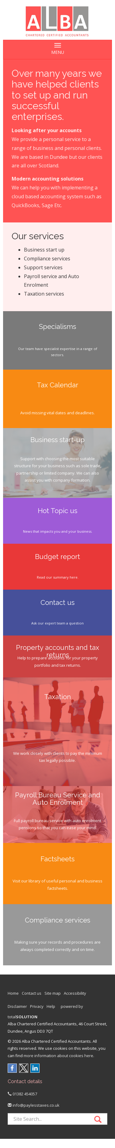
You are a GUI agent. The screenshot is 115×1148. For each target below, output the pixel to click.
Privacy (37, 1006)
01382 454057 (22, 1094)
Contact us (31, 993)
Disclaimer (17, 1006)
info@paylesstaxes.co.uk (33, 1105)
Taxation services (44, 293)
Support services (43, 267)
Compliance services (47, 258)
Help (51, 1006)
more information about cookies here (58, 1055)
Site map (52, 993)
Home (13, 993)
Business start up (44, 249)
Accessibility (75, 993)
